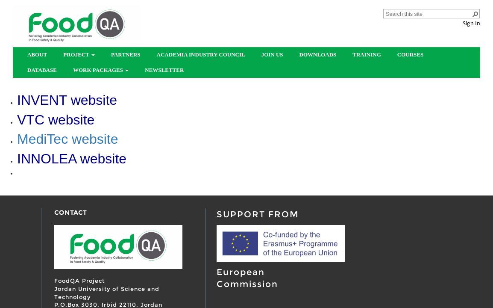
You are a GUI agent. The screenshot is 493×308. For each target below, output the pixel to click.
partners (126, 54)
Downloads (318, 54)
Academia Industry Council (201, 54)
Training (366, 54)
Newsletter (164, 70)
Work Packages (101, 70)
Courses (410, 54)
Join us (272, 54)
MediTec (44, 139)
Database (42, 70)
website (95, 139)
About (37, 54)
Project (79, 54)
